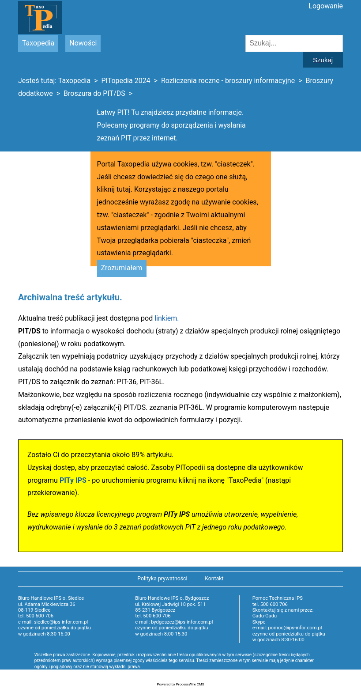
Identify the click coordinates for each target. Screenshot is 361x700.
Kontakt (214, 578)
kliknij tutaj (114, 189)
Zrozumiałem (122, 268)
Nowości (83, 43)
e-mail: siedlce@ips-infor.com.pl (53, 622)
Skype (259, 622)
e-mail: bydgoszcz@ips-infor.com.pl (174, 622)
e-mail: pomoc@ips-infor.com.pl (287, 628)
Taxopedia (38, 43)
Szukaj (323, 60)
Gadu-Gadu (264, 616)
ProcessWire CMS (190, 684)
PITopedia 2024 (125, 80)
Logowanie (325, 6)
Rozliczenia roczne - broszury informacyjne (228, 80)
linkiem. (166, 318)
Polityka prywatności (162, 578)
